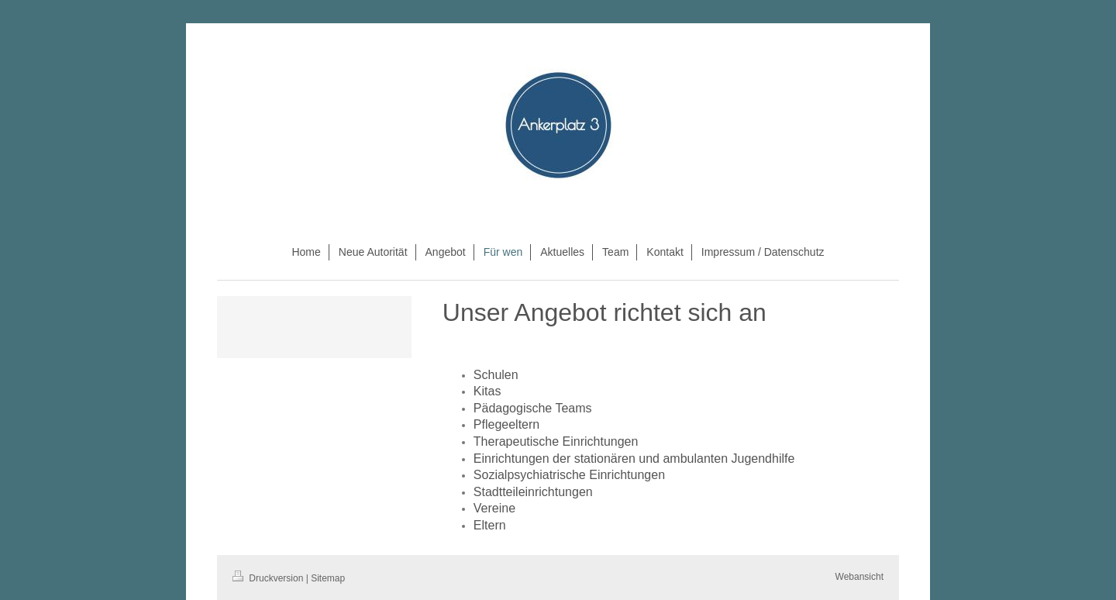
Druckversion (269, 578)
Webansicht (859, 576)
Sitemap (328, 578)
